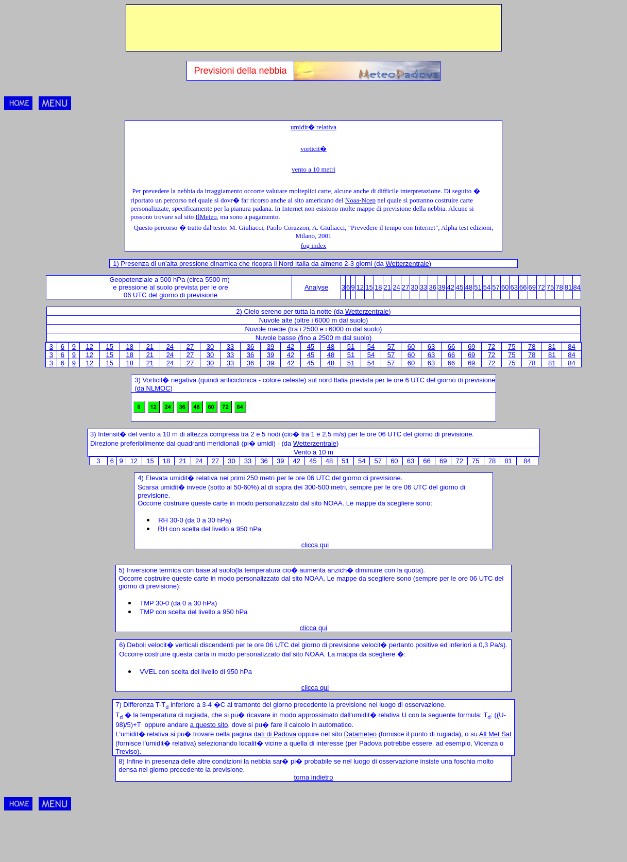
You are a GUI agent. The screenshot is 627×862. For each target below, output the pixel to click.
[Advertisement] (313, 28)
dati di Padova (275, 734)
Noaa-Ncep (360, 200)
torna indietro (313, 777)
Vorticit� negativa (169, 380)
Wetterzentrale (407, 263)
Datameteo (360, 734)
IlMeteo (206, 217)
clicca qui (315, 545)
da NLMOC (154, 388)
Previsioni (215, 70)
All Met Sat (495, 734)
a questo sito (209, 725)
